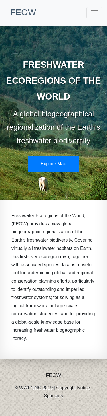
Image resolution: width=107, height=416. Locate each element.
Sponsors (53, 395)
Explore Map (53, 163)
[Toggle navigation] (94, 12)
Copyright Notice (73, 387)
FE (23, 12)
